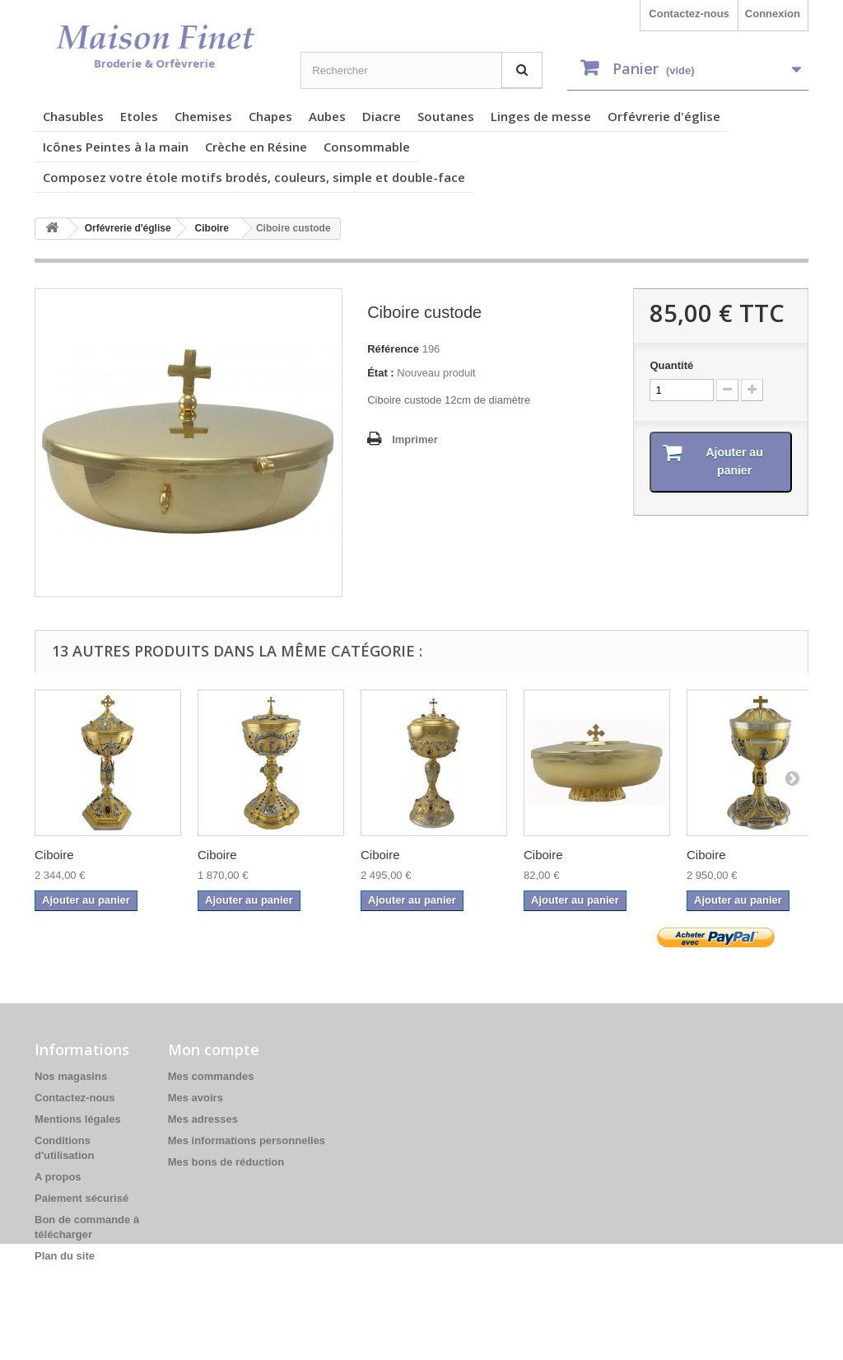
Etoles (139, 116)
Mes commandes (211, 1076)
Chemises (203, 116)
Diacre (381, 116)
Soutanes (445, 116)
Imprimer (415, 439)
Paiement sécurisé (81, 1198)
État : (380, 373)
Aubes (327, 116)
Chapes (270, 116)
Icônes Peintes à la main (116, 146)
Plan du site (65, 1256)
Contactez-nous (689, 13)
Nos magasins (71, 1076)
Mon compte (213, 1049)
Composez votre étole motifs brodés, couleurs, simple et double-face (254, 177)
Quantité (671, 365)
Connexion (772, 13)
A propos (58, 1177)
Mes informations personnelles (246, 1140)
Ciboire (54, 855)
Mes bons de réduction (226, 1162)
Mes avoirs (195, 1097)
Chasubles (73, 116)
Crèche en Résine (256, 146)
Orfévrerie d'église (664, 116)
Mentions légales (78, 1119)
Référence (393, 349)
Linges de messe (541, 116)
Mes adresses (203, 1119)
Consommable (367, 146)
